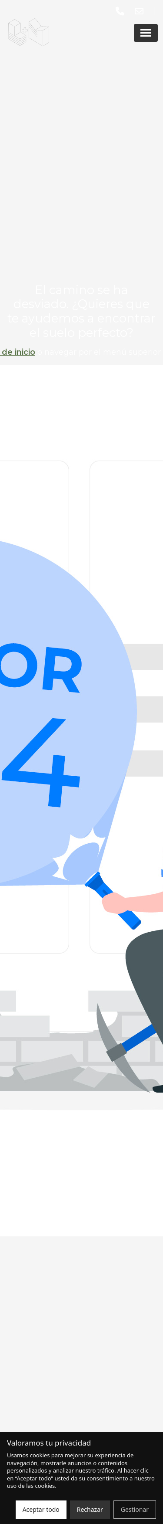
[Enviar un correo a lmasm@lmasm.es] (141, 11)
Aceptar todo (41, 1509)
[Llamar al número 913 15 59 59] (122, 11)
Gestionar (135, 1509)
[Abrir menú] (146, 33)
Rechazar (90, 1509)
